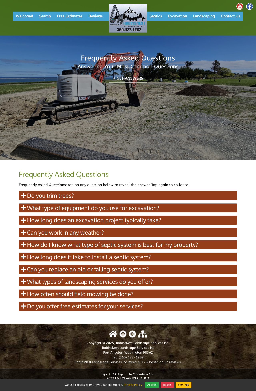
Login (104, 374)
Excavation (177, 16)
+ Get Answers (128, 78)
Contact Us (230, 16)
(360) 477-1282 (131, 357)
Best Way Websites (131, 378)
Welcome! (24, 16)
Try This (133, 374)
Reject (167, 385)
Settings (183, 385)
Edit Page (118, 374)
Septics (155, 16)
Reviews (95, 16)
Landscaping (204, 16)
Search (45, 16)
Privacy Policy (133, 385)
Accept (151, 385)
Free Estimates (69, 16)
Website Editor (147, 374)
